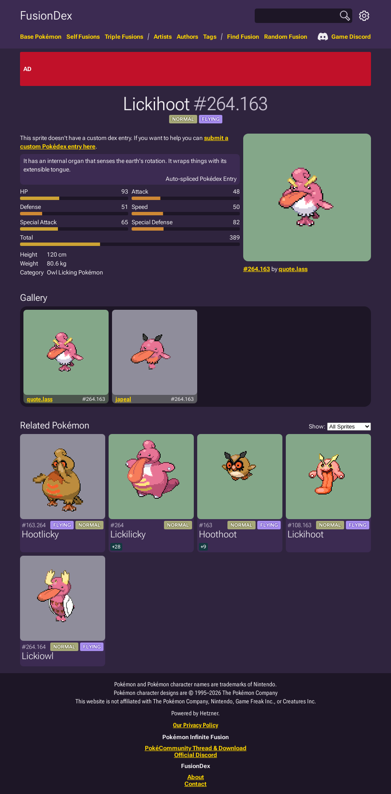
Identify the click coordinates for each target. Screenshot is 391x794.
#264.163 (256, 269)
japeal (123, 399)
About (195, 777)
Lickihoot (306, 534)
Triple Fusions (124, 36)
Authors (187, 36)
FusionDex (46, 16)
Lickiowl (38, 656)
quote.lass (293, 269)
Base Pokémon (40, 36)
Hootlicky (40, 534)
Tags (209, 36)
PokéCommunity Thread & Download (196, 748)
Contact (195, 783)
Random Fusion (285, 36)
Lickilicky (128, 534)
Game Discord (344, 36)
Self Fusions (83, 36)
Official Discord (195, 754)
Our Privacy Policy (195, 725)
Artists (163, 36)
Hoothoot (218, 534)
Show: (340, 427)
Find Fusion (243, 36)
